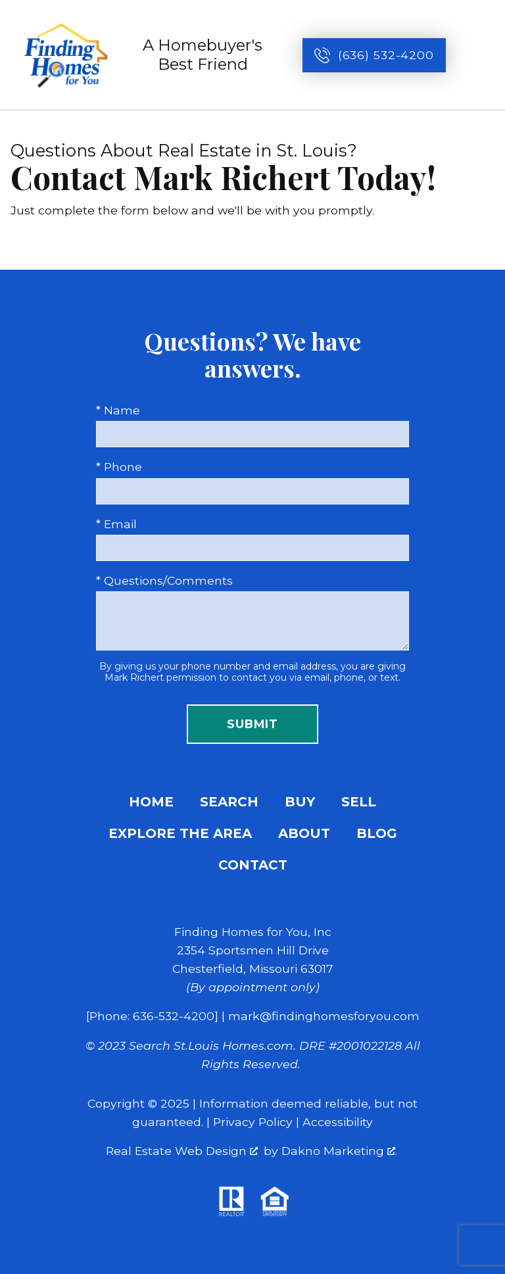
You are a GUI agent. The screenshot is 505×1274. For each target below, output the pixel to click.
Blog (376, 833)
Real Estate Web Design (182, 1151)
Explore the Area (180, 833)
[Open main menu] (480, 55)
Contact (252, 865)
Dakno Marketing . (339, 1151)
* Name (118, 410)
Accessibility (337, 1122)
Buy (300, 802)
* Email (116, 524)
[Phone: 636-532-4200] (152, 1016)
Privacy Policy (253, 1122)
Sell (358, 802)
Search (229, 802)
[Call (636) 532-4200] (374, 55)
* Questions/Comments (164, 580)
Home (151, 802)
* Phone (119, 467)
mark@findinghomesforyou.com (324, 1016)
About (304, 833)
